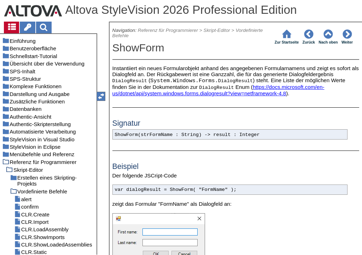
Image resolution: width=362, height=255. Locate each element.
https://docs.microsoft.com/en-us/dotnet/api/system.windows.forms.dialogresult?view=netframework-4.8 (218, 90)
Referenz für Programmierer (168, 30)
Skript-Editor (217, 30)
